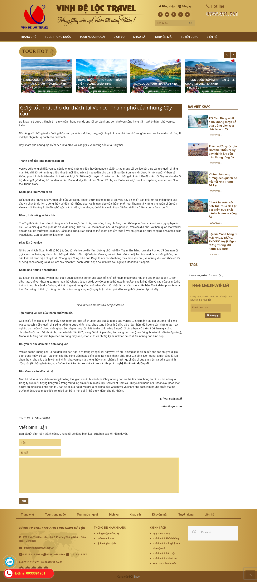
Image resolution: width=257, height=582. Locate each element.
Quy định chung (162, 533)
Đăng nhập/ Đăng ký (108, 533)
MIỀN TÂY (206, 275)
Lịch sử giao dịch (106, 543)
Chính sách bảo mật (164, 553)
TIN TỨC (24, 418)
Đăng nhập (168, 6)
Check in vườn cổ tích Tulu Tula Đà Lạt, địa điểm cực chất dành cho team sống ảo (223, 210)
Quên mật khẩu (105, 538)
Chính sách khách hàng (166, 538)
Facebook (206, 532)
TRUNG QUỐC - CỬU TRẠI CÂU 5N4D (154, 83)
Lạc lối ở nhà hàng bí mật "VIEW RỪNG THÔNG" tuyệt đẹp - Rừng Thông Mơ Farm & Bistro (223, 241)
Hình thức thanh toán (165, 563)
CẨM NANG (194, 275)
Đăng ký (187, 6)
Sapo (137, 576)
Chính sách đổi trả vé (165, 558)
